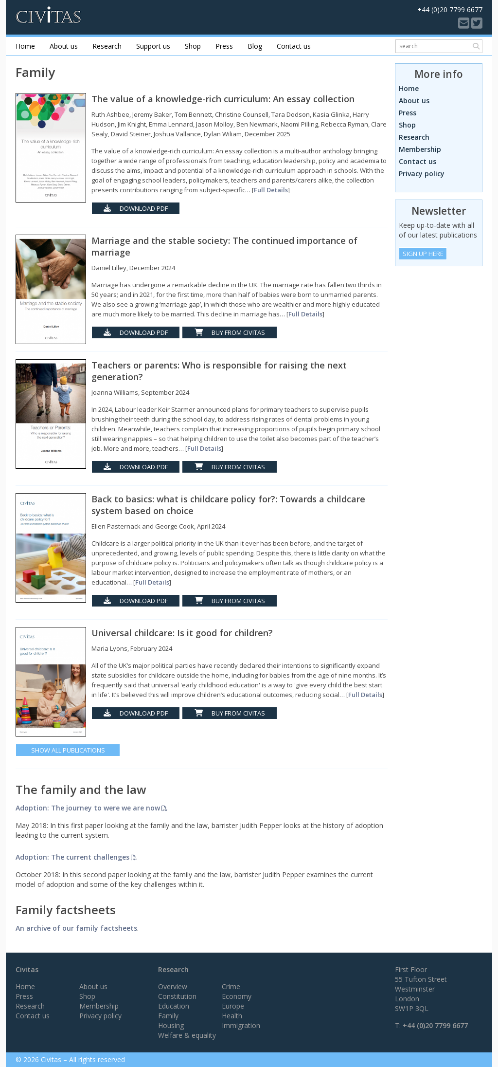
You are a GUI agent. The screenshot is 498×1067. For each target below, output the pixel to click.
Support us (153, 46)
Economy (236, 996)
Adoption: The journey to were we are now (88, 807)
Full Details (271, 189)
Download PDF (136, 208)
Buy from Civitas (230, 332)
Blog (255, 46)
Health (232, 1015)
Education (173, 1006)
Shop (193, 46)
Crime (231, 986)
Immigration (241, 1025)
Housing (171, 1025)
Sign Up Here (423, 253)
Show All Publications (68, 750)
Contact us (294, 46)
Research (107, 46)
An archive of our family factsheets (76, 928)
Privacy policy (422, 173)
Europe (233, 1006)
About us (64, 46)
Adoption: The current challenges (72, 857)
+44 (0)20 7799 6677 (435, 1025)
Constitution (177, 996)
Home (25, 46)
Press (224, 46)
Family (168, 1015)
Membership (420, 149)
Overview (172, 986)
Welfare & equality (187, 1035)
